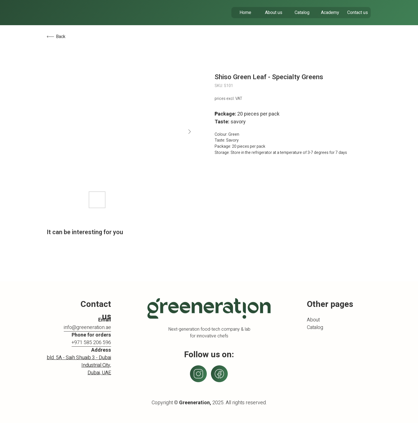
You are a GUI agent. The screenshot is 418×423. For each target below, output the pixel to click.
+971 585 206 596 (91, 342)
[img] (80, 12)
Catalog (315, 327)
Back (60, 36)
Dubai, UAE (99, 373)
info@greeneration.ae (87, 327)
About (313, 320)
